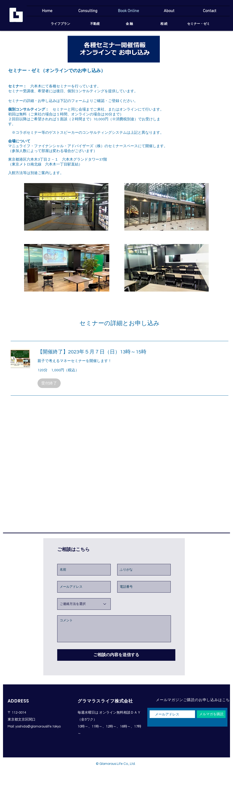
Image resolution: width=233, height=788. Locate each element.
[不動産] (95, 24)
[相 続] (164, 24)
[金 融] (129, 24)
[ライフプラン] (60, 24)
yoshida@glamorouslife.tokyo (38, 726)
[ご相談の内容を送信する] (116, 655)
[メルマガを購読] (211, 714)
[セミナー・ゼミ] (198, 24)
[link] (133, 352)
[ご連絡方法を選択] (84, 604)
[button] (49, 383)
